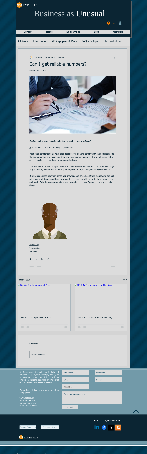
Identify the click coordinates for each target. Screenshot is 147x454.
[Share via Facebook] (30, 259)
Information (40, 41)
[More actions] (114, 57)
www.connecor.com (28, 406)
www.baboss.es (27, 398)
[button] (120, 23)
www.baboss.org (27, 401)
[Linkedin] (97, 427)
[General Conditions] (28, 427)
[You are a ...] (75, 386)
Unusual (90, 13)
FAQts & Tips (90, 41)
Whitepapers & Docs (64, 41)
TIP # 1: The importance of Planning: (95, 318)
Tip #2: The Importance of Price (36, 318)
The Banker (33, 251)
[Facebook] (104, 427)
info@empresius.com (111, 421)
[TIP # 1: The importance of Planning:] (101, 299)
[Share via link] (48, 259)
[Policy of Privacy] (50, 427)
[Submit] (70, 407)
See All (125, 279)
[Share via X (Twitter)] (36, 259)
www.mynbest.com (28, 403)
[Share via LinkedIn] (42, 259)
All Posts (23, 41)
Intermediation (111, 41)
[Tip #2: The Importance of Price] (44, 299)
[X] (111, 427)
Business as (54, 13)
